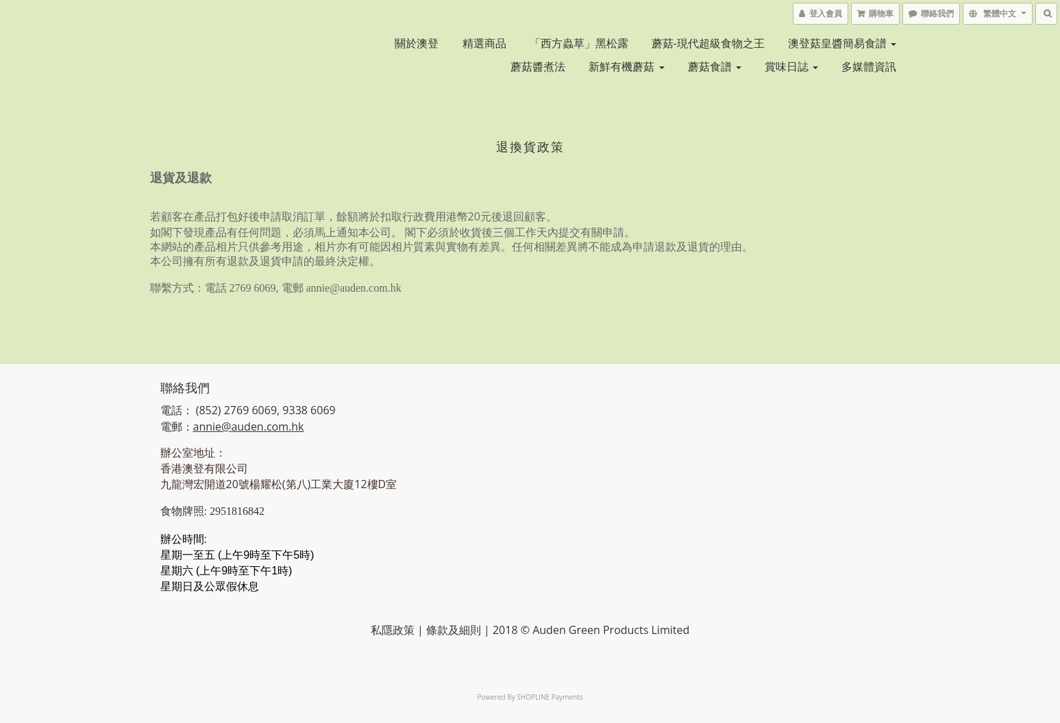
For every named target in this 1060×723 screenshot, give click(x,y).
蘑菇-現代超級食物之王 (708, 43)
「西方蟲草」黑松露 (579, 43)
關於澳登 (417, 43)
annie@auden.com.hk (248, 426)
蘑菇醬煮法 (537, 66)
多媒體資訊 (868, 66)
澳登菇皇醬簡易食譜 (842, 43)
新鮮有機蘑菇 (626, 66)
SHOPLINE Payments (549, 697)
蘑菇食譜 (714, 66)
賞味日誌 (791, 66)
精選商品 (484, 43)
